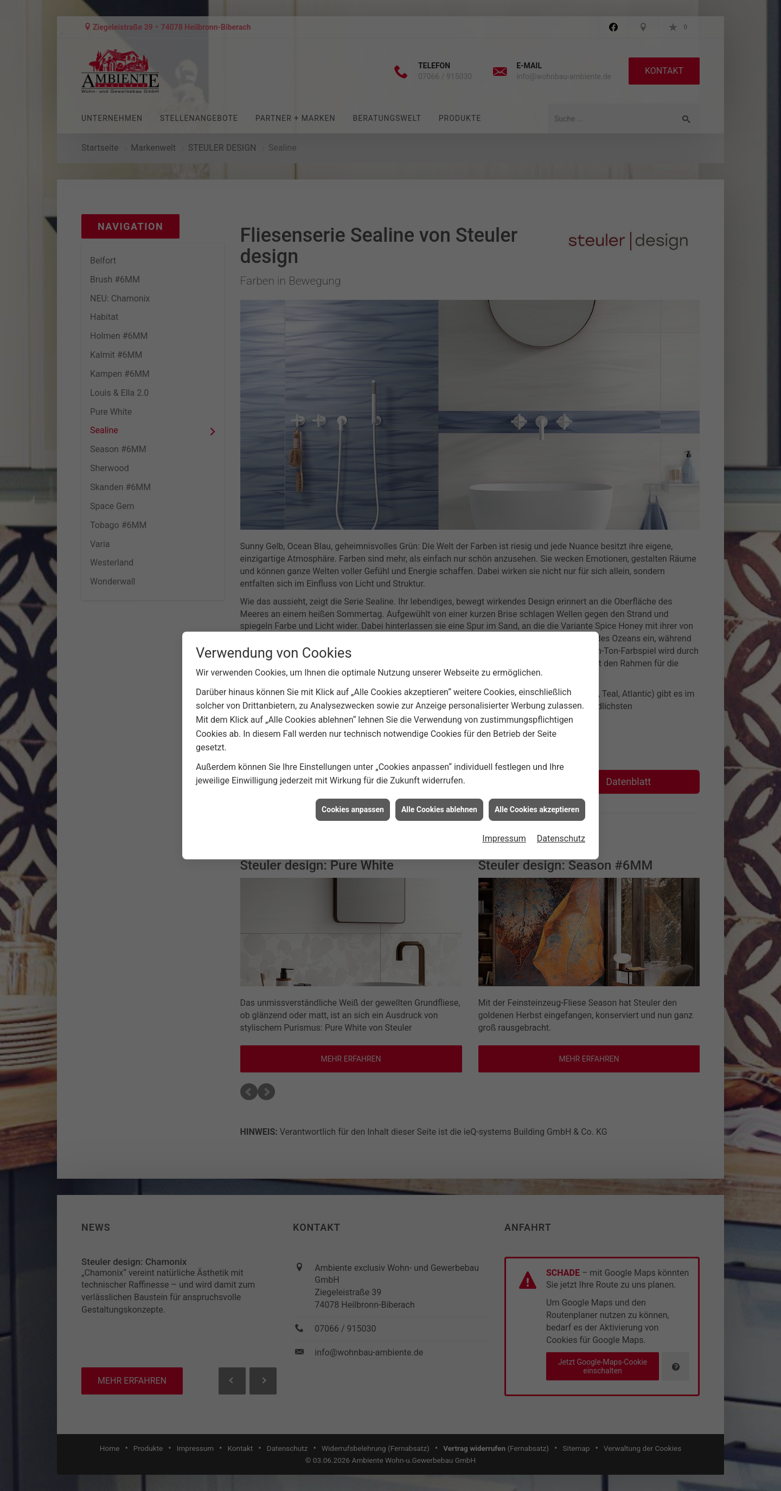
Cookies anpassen (353, 433)
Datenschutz (561, 462)
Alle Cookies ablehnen (439, 433)
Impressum (504, 462)
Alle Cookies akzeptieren (537, 433)
